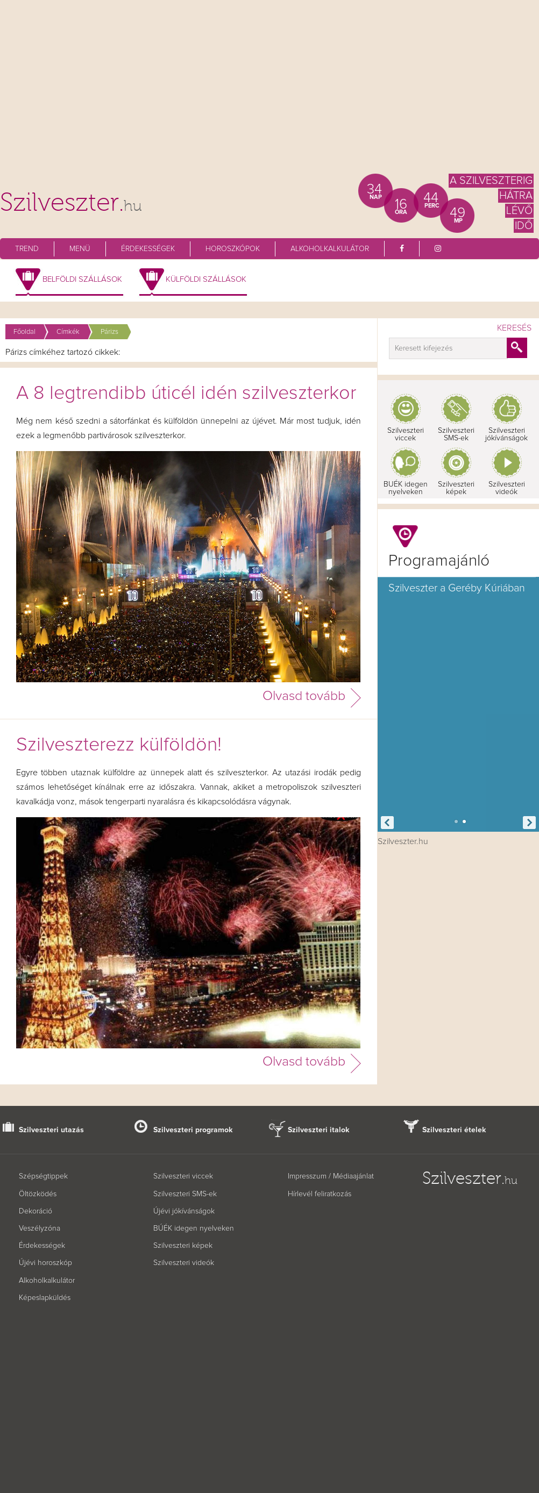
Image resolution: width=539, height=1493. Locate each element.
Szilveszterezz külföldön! (119, 745)
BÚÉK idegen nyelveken (193, 1228)
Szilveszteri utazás (51, 1130)
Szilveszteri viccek (405, 434)
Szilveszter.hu (403, 841)
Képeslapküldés (44, 1298)
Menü (79, 249)
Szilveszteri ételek (454, 1130)
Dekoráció (35, 1211)
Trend (27, 249)
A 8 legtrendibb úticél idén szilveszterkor (186, 393)
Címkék (68, 331)
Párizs (109, 331)
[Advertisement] (269, 91)
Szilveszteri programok (193, 1130)
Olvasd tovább (304, 696)
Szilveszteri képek (456, 488)
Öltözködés (37, 1194)
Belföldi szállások (82, 279)
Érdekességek (148, 249)
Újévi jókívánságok (184, 1211)
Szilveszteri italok (319, 1130)
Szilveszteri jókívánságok (506, 434)
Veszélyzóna (39, 1228)
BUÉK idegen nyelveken (406, 488)
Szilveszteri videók (506, 488)
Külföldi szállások (206, 279)
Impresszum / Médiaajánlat (331, 1176)
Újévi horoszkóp (45, 1263)
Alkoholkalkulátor (329, 249)
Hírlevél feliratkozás (319, 1194)
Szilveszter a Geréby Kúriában (456, 588)
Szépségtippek (43, 1176)
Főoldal (24, 331)
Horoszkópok (232, 249)
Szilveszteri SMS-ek (456, 434)
